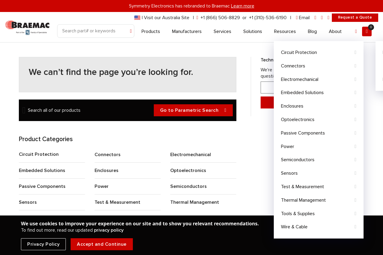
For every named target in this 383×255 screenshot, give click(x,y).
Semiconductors (188, 186)
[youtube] (328, 18)
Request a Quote (355, 17)
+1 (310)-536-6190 (268, 18)
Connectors (108, 154)
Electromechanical (190, 154)
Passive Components (42, 186)
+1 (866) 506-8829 (220, 18)
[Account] (356, 31)
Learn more (242, 6)
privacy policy (109, 230)
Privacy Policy (43, 244)
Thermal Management (194, 202)
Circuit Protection (39, 154)
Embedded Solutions (42, 170)
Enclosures (106, 170)
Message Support (310, 102)
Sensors (28, 202)
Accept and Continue (102, 244)
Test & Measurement (117, 202)
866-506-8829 (310, 88)
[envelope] (303, 18)
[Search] (95, 31)
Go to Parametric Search (193, 110)
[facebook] (322, 18)
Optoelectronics (188, 170)
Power (102, 186)
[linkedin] (315, 18)
